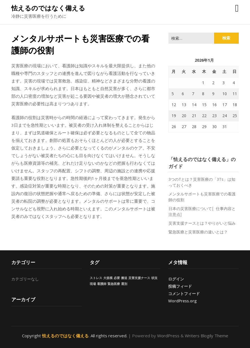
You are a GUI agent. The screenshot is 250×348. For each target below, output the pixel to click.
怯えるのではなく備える (48, 7)
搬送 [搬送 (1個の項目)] (124, 278)
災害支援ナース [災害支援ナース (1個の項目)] (139, 278)
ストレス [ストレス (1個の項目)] (96, 278)
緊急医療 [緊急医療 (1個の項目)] (114, 284)
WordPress (168, 335)
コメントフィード (184, 293)
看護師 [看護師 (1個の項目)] (101, 284)
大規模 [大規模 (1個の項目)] (108, 278)
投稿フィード (180, 286)
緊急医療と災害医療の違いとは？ (198, 232)
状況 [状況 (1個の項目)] (154, 278)
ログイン (176, 279)
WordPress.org (182, 301)
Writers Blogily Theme (206, 335)
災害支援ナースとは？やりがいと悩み (202, 223)
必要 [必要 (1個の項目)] (117, 278)
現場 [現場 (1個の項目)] (93, 284)
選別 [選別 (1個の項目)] (124, 284)
